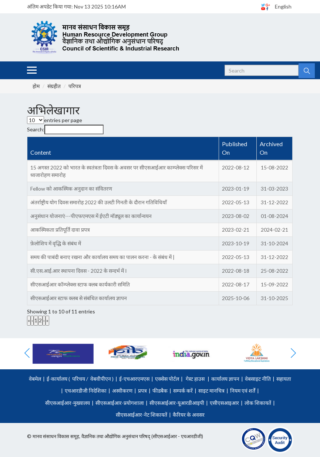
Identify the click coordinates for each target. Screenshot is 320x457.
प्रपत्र (142, 390)
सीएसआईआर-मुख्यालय (67, 403)
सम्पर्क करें (183, 390)
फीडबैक (160, 390)
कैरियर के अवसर (189, 414)
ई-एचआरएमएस (134, 379)
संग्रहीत (54, 86)
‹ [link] (32, 320)
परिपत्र (74, 86)
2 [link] (40, 320)
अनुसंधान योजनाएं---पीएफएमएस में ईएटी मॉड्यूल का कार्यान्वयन (91, 216)
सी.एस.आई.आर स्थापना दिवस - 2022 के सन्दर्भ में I (78, 271)
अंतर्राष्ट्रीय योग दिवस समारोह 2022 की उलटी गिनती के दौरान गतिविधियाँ (98, 202)
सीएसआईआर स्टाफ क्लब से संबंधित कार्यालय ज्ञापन (78, 298)
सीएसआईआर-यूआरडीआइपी (176, 403)
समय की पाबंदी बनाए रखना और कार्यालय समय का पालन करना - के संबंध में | (102, 257)
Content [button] (40, 152)
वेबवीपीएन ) (101, 379)
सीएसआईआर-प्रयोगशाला (119, 403)
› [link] (44, 320)
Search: (35, 129)
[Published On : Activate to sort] (238, 149)
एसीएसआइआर (224, 403)
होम (36, 86)
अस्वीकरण (122, 390)
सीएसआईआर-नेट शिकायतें (141, 414)
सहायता (283, 379)
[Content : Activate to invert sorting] (123, 149)
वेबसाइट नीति (258, 379)
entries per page (63, 120)
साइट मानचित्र (211, 390)
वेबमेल (35, 379)
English (283, 6)
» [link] (47, 320)
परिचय (78, 379)
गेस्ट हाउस (195, 379)
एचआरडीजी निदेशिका (86, 390)
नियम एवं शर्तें (242, 390)
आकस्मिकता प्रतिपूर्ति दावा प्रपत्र (60, 229)
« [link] (29, 320)
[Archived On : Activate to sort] (274, 149)
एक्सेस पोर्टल (167, 379)
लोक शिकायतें (258, 403)
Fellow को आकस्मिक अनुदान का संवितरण (71, 188)
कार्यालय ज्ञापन (225, 379)
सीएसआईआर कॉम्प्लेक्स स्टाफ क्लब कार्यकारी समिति (80, 284)
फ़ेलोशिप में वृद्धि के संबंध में (55, 243)
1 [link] (35, 320)
